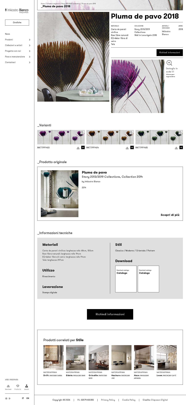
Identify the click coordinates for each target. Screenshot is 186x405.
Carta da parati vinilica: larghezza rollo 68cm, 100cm (67, 250)
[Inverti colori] (8, 398)
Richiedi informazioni (169, 52)
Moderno (130, 250)
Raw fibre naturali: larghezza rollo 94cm (61, 253)
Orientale (140, 250)
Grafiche (17, 22)
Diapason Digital (159, 400)
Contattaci (10, 62)
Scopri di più (170, 215)
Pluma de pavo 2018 (89, 4)
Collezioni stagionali (53, 4)
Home (43, 4)
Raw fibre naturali (120, 35)
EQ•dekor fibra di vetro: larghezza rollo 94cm (64, 257)
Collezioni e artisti (13, 45)
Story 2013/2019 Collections (70, 4)
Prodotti (9, 39)
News (7, 34)
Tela (113, 44)
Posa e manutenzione (15, 56)
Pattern (151, 250)
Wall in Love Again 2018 (145, 35)
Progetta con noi (13, 51)
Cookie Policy (128, 400)
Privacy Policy (108, 400)
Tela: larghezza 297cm (53, 260)
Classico (119, 250)
